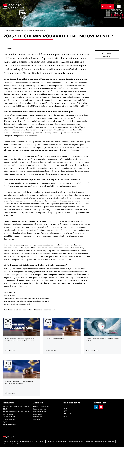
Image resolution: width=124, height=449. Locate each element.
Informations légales (26, 443)
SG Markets (36, 421)
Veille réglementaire (39, 413)
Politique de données (76, 443)
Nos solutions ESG (9, 421)
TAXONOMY (67, 415)
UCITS (65, 421)
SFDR (65, 410)
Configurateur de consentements (57, 443)
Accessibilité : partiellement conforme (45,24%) (99, 443)
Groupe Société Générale (41, 408)
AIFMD (66, 418)
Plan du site (14, 443)
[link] (21, 336)
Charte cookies (39, 443)
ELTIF (65, 413)
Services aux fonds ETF (10, 419)
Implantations (37, 416)
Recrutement (37, 419)
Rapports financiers (39, 411)
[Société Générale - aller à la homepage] (51, 6)
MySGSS (5, 424)
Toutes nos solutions (9, 426)
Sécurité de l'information (12, 446)
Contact (5, 443)
